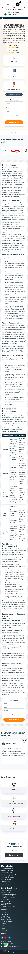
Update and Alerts (7, 7)
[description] (14, 117)
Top (5, 950)
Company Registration (7, 868)
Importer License (5, 892)
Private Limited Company (7, 870)
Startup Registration (6, 885)
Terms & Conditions (6, 919)
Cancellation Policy (6, 918)
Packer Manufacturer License (8, 894)
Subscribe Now (14, 855)
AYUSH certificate (5, 901)
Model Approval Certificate (8, 896)
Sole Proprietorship (6, 879)
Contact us (4, 930)
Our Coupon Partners (6, 921)
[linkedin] (9, 937)
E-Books (3, 923)
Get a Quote (8, 9)
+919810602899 (13, 12)
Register (20, 9)
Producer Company (6, 881)
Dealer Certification (6, 890)
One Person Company (6, 872)
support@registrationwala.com (11, 946)
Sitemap (3, 928)
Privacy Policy (5, 914)
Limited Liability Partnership (8, 874)
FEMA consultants (6, 903)
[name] (14, 103)
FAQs (2, 925)
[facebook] (2, 937)
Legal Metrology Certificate (8, 897)
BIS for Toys (4, 905)
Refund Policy (4, 916)
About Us (3, 912)
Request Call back (14, 122)
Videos (3, 927)
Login (15, 9)
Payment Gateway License (8, 906)
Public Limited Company (7, 877)
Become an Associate (19, 7)
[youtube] (5, 937)
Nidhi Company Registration (8, 876)
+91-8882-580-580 (10, 14)
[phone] (14, 111)
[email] (14, 107)
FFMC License (5, 899)
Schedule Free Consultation (13, 94)
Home (3, 133)
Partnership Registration (7, 883)
